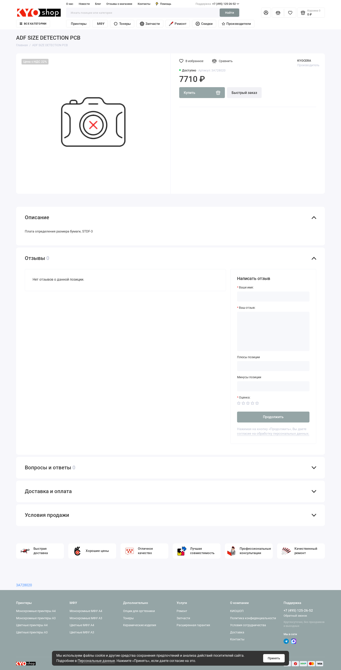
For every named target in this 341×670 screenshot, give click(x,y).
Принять (274, 658)
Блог (98, 3)
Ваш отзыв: (247, 307)
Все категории (33, 23)
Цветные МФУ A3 (82, 632)
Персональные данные (96, 661)
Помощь (163, 3)
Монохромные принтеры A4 (36, 611)
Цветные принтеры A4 (32, 625)
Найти (229, 12)
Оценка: (244, 397)
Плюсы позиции (248, 357)
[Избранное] (290, 13)
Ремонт (177, 24)
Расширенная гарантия (193, 625)
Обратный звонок (295, 615)
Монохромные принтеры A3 (36, 618)
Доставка (237, 632)
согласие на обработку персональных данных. (273, 434)
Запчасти (150, 24)
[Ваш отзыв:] (273, 331)
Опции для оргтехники (139, 611)
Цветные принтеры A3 (32, 632)
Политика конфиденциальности (253, 618)
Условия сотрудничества (248, 625)
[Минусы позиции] (273, 386)
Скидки (204, 24)
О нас (69, 3)
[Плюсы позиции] (273, 366)
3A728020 (24, 585)
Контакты (144, 3)
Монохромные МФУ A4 (86, 611)
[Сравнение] (278, 13)
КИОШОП (237, 611)
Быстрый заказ (244, 93)
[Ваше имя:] (273, 297)
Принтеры (79, 24)
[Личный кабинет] (266, 13)
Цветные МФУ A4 (82, 625)
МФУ (100, 24)
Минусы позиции (249, 377)
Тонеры (122, 24)
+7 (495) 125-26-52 (217, 4)
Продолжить (273, 417)
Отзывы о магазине (119, 3)
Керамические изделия (139, 625)
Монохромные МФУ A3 (86, 618)
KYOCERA (304, 60)
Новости (84, 3)
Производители (236, 24)
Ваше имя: (246, 287)
